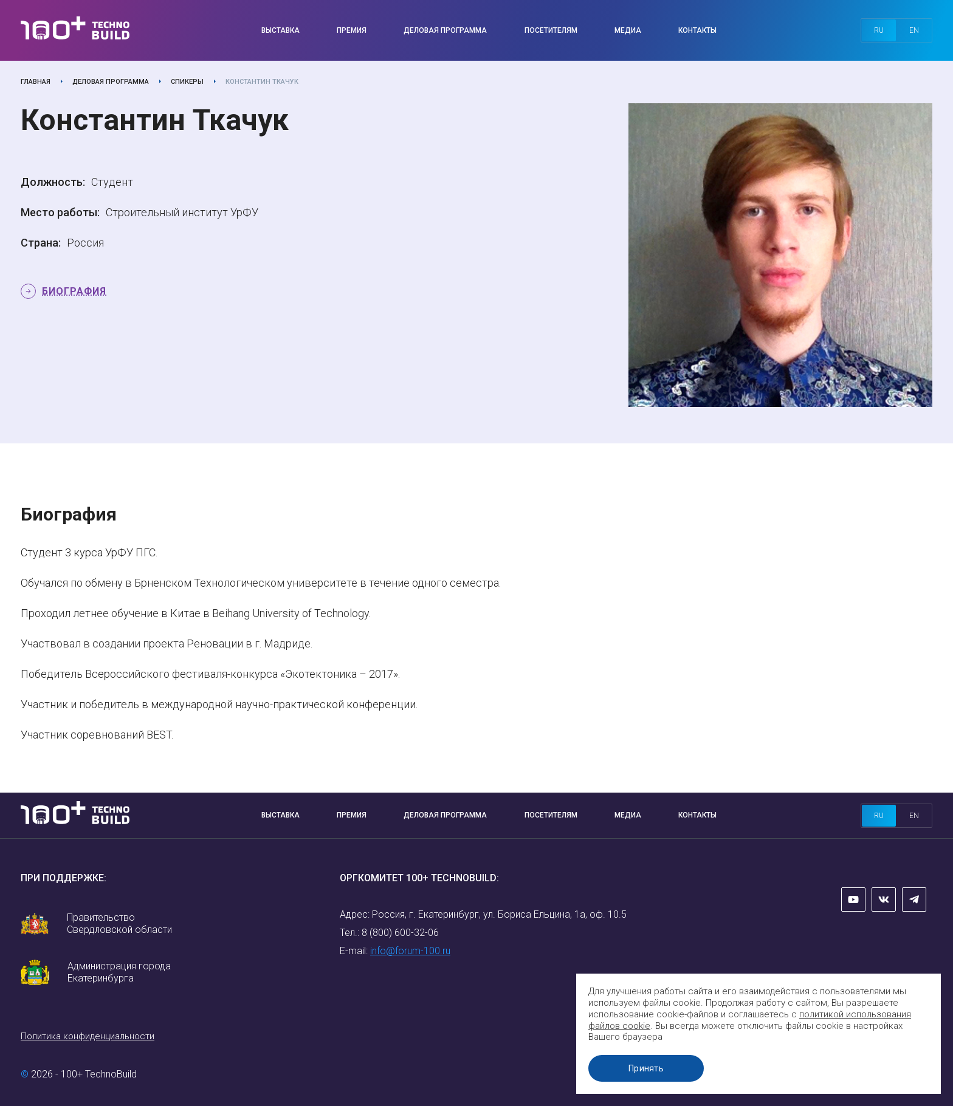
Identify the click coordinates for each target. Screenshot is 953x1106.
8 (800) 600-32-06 (400, 932)
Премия (351, 30)
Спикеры (187, 82)
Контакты (697, 30)
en (914, 30)
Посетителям (551, 30)
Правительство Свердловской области (119, 923)
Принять (646, 1068)
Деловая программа (445, 30)
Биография (74, 291)
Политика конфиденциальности (87, 1036)
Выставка (280, 30)
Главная (35, 82)
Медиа (627, 30)
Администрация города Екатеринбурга (119, 972)
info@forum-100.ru (410, 951)
